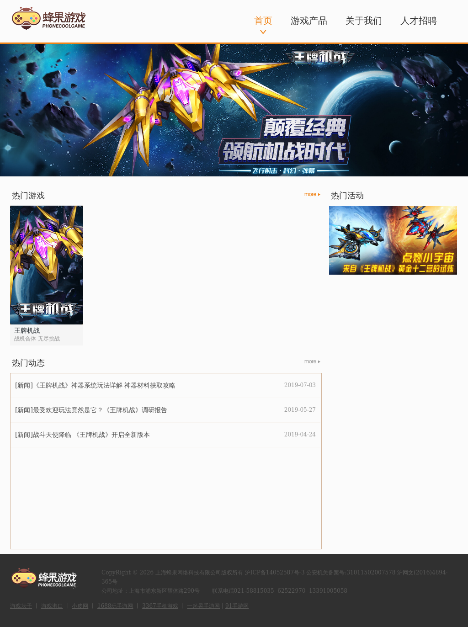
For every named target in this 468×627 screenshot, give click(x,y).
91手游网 (237, 606)
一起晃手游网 (203, 606)
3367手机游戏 (160, 606)
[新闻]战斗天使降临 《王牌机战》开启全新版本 (82, 434)
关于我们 (364, 20)
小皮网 (80, 606)
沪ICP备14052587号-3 (275, 572)
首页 (263, 20)
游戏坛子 (21, 606)
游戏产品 (309, 20)
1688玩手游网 (115, 606)
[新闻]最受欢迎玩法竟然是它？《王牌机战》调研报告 (91, 410)
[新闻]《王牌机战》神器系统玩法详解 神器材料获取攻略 (95, 385)
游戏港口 (52, 606)
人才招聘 (418, 20)
